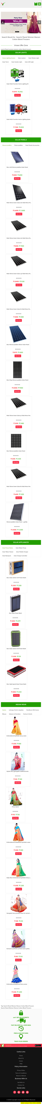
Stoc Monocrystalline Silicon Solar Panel (18, 344)
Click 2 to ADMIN (35, 1103)
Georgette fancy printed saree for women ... (19, 913)
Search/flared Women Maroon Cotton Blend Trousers (19, 1006)
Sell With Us (21, 1082)
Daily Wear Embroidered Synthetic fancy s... (19, 877)
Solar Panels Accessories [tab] (32, 145)
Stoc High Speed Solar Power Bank (16, 684)
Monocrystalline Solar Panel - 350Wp (17, 522)
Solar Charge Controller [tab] (20, 555)
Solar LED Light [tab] (29, 62)
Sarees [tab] (4, 710)
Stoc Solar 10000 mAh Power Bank (16, 577)
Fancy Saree (15, 806)
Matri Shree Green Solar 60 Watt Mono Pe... (19, 309)
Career (21, 1061)
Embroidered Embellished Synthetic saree (18, 842)
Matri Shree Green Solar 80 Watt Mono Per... (19, 486)
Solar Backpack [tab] (6, 555)
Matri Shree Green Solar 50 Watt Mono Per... (19, 415)
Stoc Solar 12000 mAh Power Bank (16, 648)
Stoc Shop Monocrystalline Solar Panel (17, 380)
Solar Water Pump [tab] (21, 548)
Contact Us (21, 1085)
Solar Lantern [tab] (22, 58)
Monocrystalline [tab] (7, 145)
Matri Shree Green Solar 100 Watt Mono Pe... (19, 238)
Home (21, 1055)
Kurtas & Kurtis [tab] (27, 714)
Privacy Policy (21, 1070)
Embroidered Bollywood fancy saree (17, 984)
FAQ (21, 1063)
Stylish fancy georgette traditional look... (18, 771)
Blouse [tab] (4, 714)
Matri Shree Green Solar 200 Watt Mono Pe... (19, 202)
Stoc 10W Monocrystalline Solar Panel (17, 167)
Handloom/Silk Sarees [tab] (32, 710)
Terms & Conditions (21, 1073)
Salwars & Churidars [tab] (15, 714)
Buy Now (17, 95)
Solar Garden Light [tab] (16, 62)
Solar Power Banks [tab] (7, 548)
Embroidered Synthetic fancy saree (16, 736)
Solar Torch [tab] (5, 62)
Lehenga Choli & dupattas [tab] (16, 710)
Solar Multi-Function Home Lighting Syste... (19, 119)
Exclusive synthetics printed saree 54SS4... (18, 948)
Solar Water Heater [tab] (7, 552)
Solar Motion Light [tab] (33, 58)
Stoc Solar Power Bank (15, 613)
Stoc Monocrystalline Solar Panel (16, 451)
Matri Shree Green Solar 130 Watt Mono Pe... (19, 273)
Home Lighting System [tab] (8, 58)
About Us (21, 1058)
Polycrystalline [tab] (18, 145)
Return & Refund (21, 1075)
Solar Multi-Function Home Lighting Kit (17, 84)
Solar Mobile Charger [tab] (22, 552)
